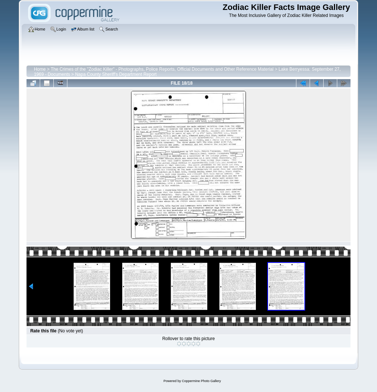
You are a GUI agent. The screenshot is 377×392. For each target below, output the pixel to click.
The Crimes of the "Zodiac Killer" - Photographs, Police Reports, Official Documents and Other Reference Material (162, 69)
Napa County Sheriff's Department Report (116, 74)
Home (40, 69)
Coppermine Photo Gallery (201, 381)
